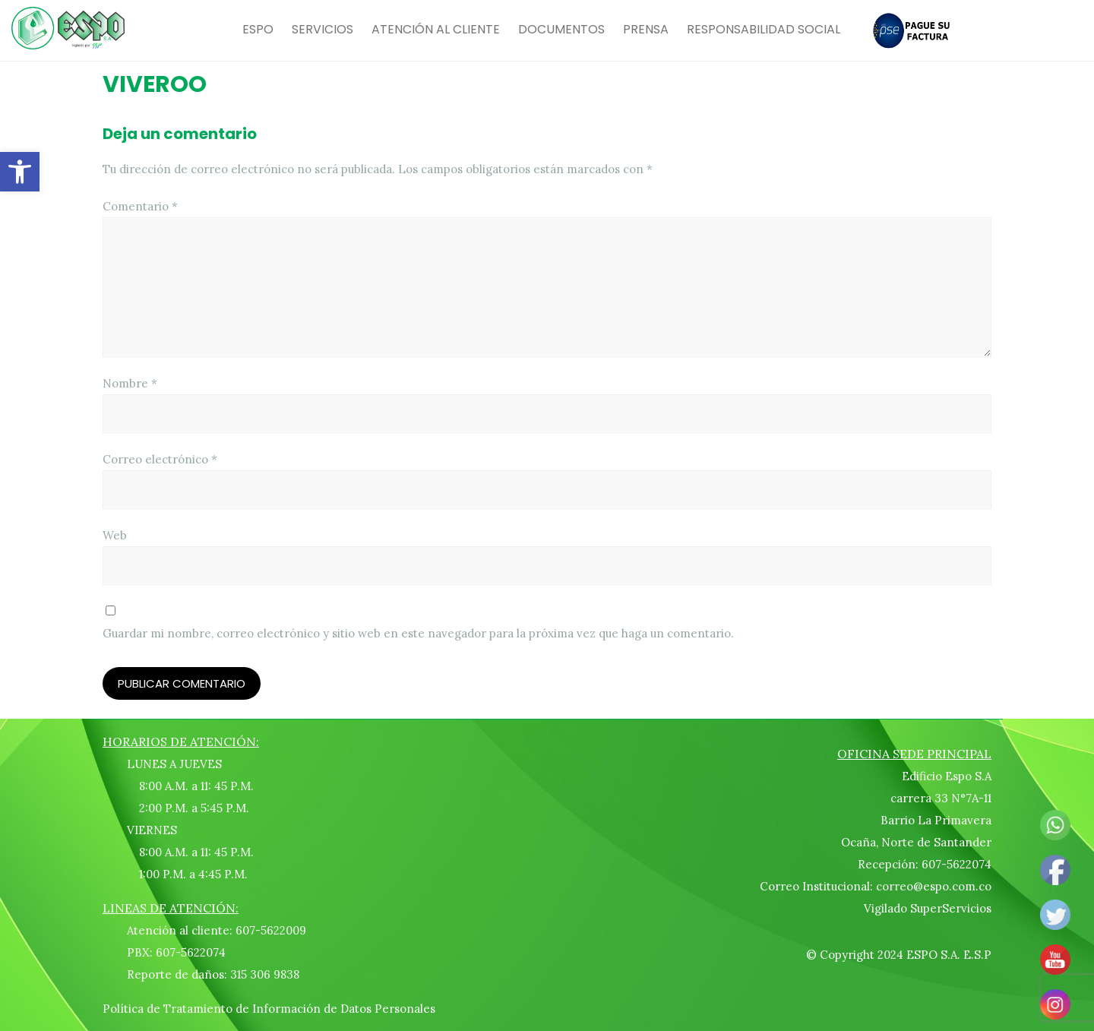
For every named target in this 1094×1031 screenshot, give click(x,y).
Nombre (130, 383)
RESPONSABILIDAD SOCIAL (763, 29)
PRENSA (646, 29)
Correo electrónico (160, 459)
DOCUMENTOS (561, 29)
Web (115, 535)
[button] (20, 171)
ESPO (258, 29)
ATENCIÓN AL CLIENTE (436, 29)
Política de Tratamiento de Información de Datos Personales (269, 1008)
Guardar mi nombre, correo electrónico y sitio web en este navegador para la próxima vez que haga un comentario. (418, 633)
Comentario (140, 206)
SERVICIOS (322, 29)
